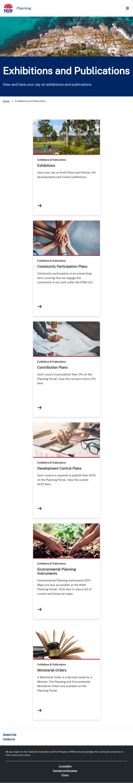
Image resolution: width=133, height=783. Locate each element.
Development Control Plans (59, 468)
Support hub (9, 734)
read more (66, 137)
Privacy (65, 775)
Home (6, 101)
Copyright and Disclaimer (65, 771)
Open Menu (128, 8)
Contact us (9, 739)
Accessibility (65, 766)
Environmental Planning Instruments (56, 571)
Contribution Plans (52, 367)
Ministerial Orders (51, 670)
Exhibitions (46, 166)
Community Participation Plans (62, 266)
